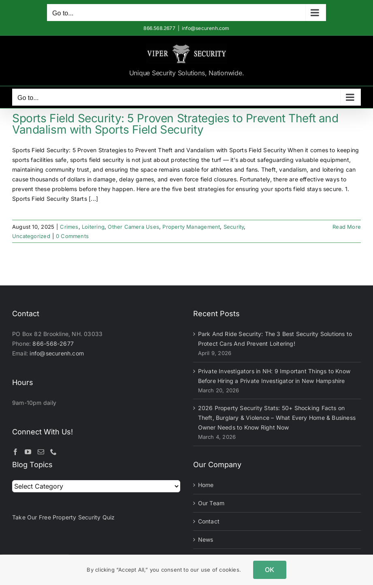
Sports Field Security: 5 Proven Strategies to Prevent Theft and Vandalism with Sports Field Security (175, 123)
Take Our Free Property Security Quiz (63, 517)
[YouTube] (28, 452)
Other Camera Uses (133, 226)
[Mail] (41, 452)
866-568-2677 (53, 343)
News (205, 539)
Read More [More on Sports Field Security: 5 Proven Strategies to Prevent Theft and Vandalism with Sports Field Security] (347, 226)
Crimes (69, 226)
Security (234, 226)
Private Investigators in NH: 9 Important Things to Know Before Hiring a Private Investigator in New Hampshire (274, 376)
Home (206, 484)
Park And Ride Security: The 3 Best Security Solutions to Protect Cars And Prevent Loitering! (275, 338)
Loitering (93, 226)
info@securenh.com (206, 28)
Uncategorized (31, 236)
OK (269, 570)
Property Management (191, 226)
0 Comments (72, 236)
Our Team (211, 503)
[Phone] (53, 452)
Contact (209, 521)
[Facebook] (15, 452)
